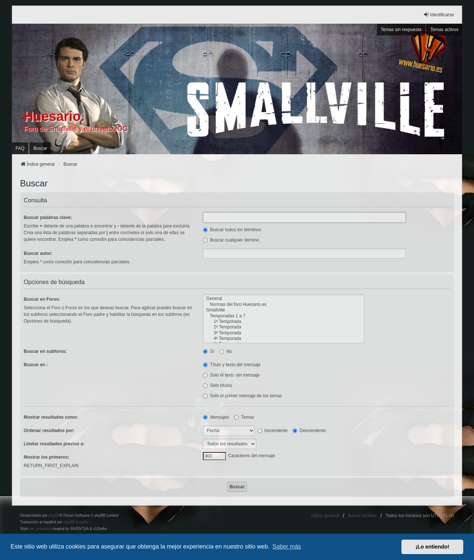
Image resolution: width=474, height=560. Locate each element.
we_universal (40, 529)
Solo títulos (217, 385)
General (284, 298)
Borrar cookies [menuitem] (362, 515)
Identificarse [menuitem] (438, 14)
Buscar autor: (38, 253)
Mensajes (216, 417)
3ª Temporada (284, 333)
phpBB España (75, 522)
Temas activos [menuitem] (444, 29)
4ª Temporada (284, 338)
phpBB (54, 515)
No (225, 351)
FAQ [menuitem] (20, 148)
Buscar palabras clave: (48, 217)
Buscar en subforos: (45, 351)
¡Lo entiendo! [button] (432, 547)
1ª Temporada (284, 321)
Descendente (309, 430)
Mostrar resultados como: (51, 417)
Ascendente (272, 430)
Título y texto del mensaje (232, 364)
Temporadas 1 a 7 (284, 316)
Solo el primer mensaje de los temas (242, 395)
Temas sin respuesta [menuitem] (401, 29)
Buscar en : (36, 364)
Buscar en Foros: (42, 299)
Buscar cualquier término (231, 240)
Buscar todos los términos (232, 229)
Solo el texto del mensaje (231, 375)
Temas (244, 417)
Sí (208, 351)
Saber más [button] (287, 546)
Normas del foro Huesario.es (284, 304)
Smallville (284, 310)
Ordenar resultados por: (49, 430)
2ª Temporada (284, 327)
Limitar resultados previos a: (54, 443)
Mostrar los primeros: (46, 457)
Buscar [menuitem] (40, 148)
